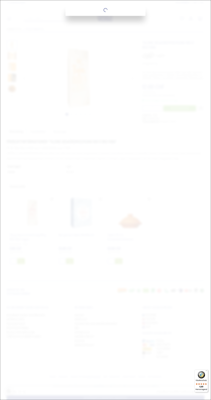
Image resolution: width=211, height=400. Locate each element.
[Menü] (206, 371)
